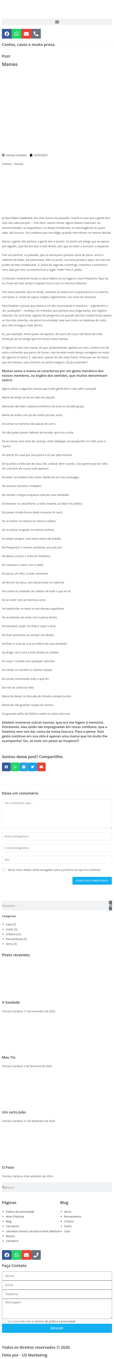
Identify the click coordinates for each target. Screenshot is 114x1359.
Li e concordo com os (42, 1321)
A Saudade (11, 1002)
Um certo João (14, 1112)
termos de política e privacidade (55, 1321)
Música (10, 1236)
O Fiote (8, 1167)
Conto (9, 929)
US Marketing (34, 1355)
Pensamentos (14, 939)
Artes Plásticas (15, 1216)
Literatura (12, 1241)
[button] (57, 22)
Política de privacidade (20, 1211)
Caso (9, 924)
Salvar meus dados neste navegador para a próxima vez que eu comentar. (54, 870)
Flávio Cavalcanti (21, 218)
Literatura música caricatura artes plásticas (33, 1231)
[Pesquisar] (110, 905)
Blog (8, 1221)
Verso (9, 944)
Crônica (7, 164)
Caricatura (12, 1226)
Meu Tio (8, 1057)
